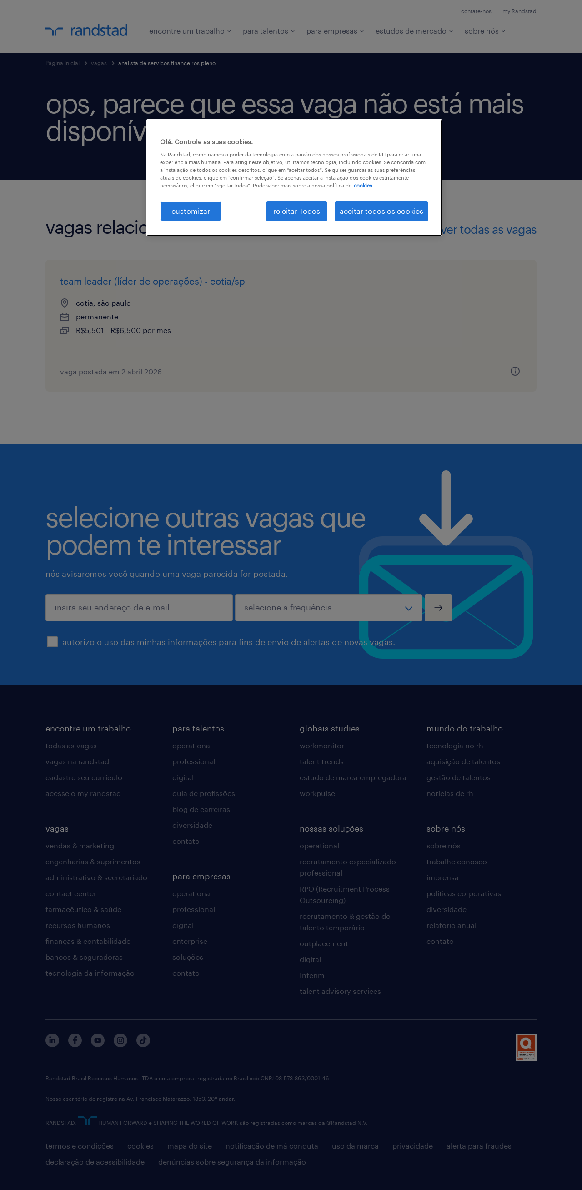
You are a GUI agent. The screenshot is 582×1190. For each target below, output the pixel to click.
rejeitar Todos (296, 211)
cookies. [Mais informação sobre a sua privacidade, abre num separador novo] (363, 185)
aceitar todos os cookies (381, 211)
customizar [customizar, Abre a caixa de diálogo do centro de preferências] (190, 211)
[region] (294, 177)
